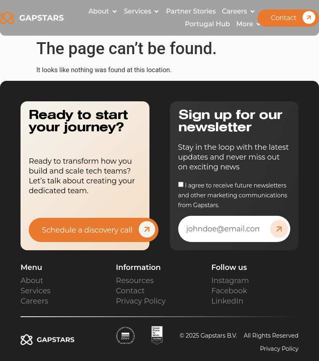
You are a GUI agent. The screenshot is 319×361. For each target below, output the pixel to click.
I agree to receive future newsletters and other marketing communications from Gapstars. (232, 195)
